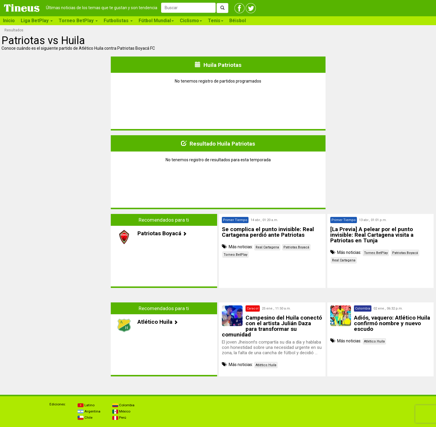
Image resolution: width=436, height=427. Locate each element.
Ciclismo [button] (191, 20)
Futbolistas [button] (118, 20)
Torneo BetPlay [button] (78, 20)
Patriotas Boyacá (296, 247)
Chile (85, 417)
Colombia (123, 405)
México (121, 411)
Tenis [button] (215, 20)
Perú (119, 417)
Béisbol (237, 20)
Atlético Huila (266, 365)
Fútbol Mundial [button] (156, 20)
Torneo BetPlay (235, 255)
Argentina (89, 411)
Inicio (9, 20)
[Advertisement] (55, 255)
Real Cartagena (267, 247)
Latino (86, 405)
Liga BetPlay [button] (37, 20)
